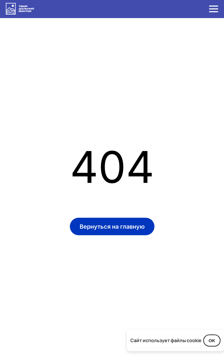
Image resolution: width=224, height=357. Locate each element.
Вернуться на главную (112, 226)
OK (212, 340)
